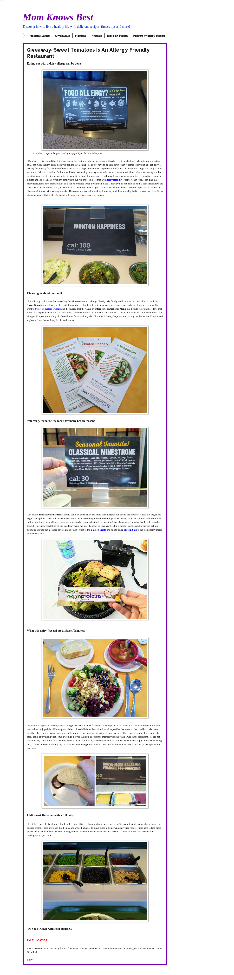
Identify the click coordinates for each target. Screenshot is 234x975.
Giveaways (62, 35)
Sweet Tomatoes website (48, 308)
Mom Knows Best (58, 17)
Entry (29, 959)
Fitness (97, 35)
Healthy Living (40, 35)
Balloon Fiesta (117, 35)
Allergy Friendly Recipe (149, 35)
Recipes (80, 35)
